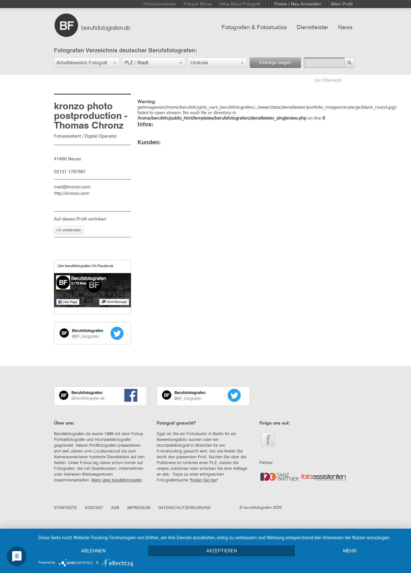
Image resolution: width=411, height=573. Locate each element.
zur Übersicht (328, 80)
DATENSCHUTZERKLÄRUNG (184, 508)
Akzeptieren (221, 551)
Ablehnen (93, 551)
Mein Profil (342, 4)
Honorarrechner (160, 4)
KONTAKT (94, 508)
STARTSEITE (65, 508)
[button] (86, 63)
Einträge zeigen (275, 62)
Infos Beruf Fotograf (240, 4)
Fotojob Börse (198, 4)
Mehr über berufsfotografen (117, 480)
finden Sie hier (204, 480)
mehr (349, 551)
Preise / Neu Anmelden (297, 4)
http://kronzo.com (71, 193)
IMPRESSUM (138, 508)
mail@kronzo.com (72, 187)
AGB (115, 508)
